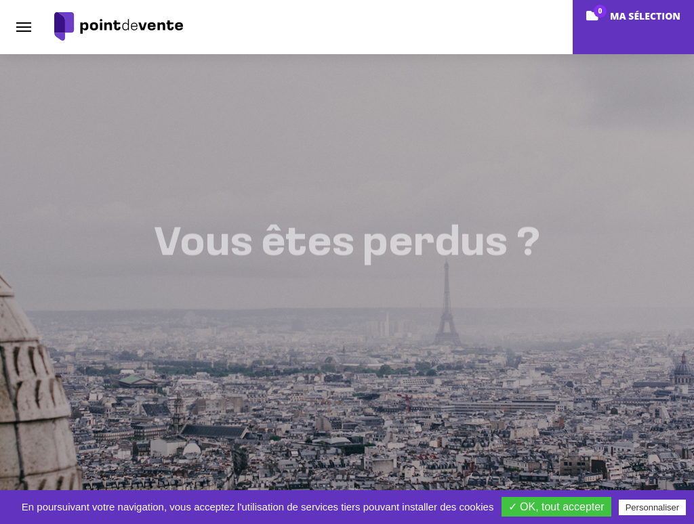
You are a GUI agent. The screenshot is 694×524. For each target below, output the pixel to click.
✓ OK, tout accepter (556, 506)
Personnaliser (653, 507)
